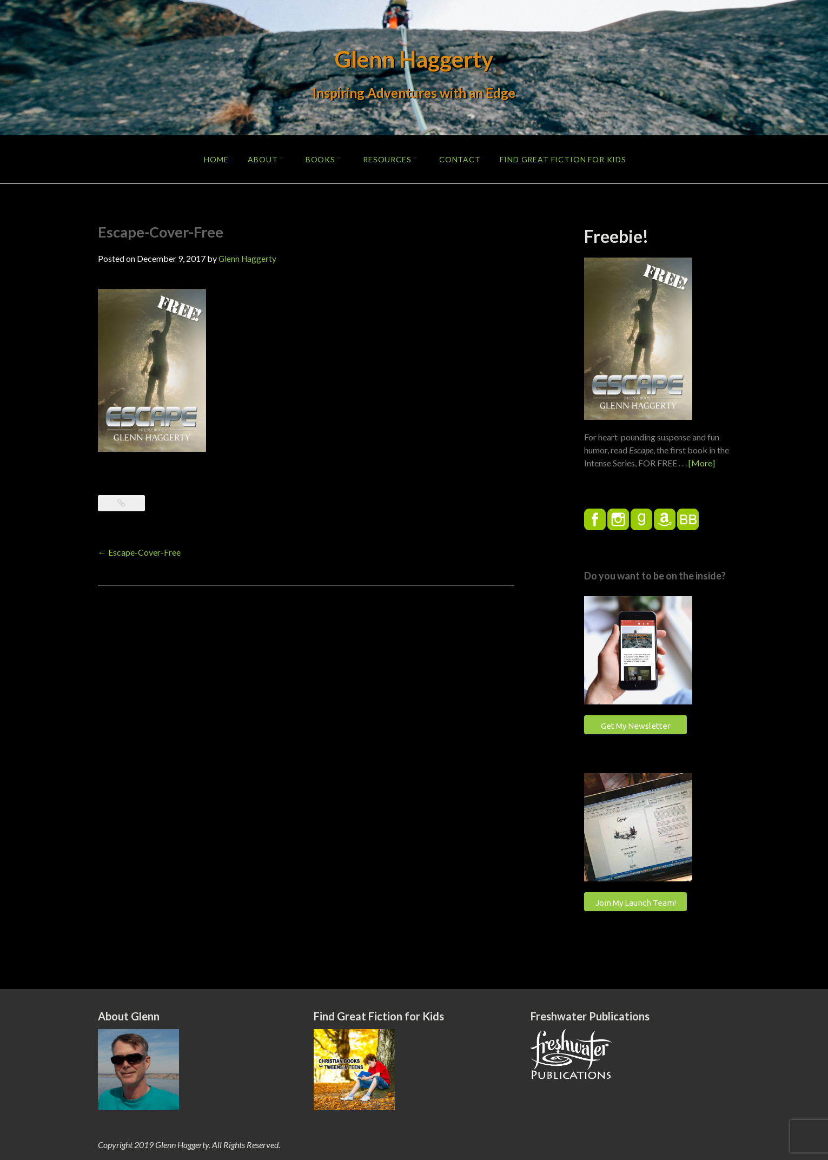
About (254, 157)
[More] (701, 460)
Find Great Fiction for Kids (571, 157)
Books (317, 157)
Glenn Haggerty (414, 58)
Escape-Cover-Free (139, 549)
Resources (388, 157)
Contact (466, 157)
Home (206, 157)
